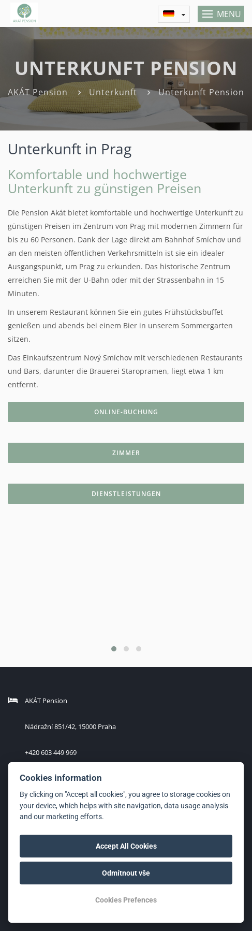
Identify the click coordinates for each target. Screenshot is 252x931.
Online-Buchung (126, 412)
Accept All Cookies (126, 846)
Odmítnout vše (126, 873)
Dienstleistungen (126, 493)
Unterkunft (113, 92)
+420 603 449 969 (51, 752)
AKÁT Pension (38, 92)
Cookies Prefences (126, 900)
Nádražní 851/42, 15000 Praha (70, 726)
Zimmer (126, 452)
